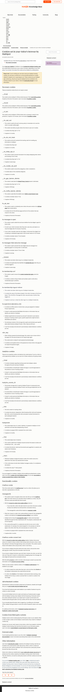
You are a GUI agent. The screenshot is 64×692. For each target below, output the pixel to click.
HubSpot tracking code (14, 660)
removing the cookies (13, 644)
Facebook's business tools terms (26, 609)
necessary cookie (32, 510)
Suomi (7, 33)
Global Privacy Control (23, 181)
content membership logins (27, 274)
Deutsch (7, 20)
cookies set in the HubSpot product (19, 475)
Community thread (28, 80)
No (11, 675)
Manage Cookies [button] (56, 688)
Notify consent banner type (31, 194)
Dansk (7, 36)
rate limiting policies (36, 97)
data (27, 660)
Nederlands (8, 27)
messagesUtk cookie (22, 518)
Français (7, 25)
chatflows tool (19, 488)
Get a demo (47, 1)
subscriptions (23, 60)
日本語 (7, 22)
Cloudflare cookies (31, 98)
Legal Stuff (40, 688)
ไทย (6, 41)
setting (18, 503)
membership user (29, 262)
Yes (5, 675)
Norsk (7, 38)
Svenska (7, 31)
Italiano (7, 28)
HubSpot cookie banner (31, 564)
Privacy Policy (47, 688)
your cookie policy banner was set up (30, 652)
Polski (7, 30)
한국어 (7, 39)
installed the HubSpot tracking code (32, 66)
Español (7, 19)
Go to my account (7, 45)
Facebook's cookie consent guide (10, 610)
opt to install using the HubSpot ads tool (18, 586)
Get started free (57, 1)
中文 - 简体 (8, 42)
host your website (9, 66)
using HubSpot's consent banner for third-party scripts (24, 628)
